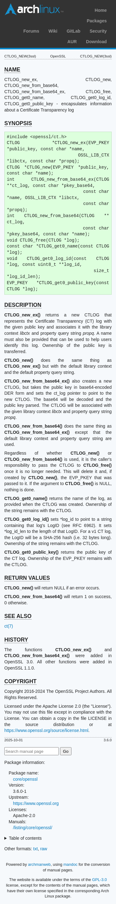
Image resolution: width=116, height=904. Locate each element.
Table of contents (25, 838)
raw (43, 848)
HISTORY (16, 640)
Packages (97, 20)
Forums (31, 31)
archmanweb (39, 864)
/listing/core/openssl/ (32, 827)
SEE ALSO (18, 616)
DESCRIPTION (22, 305)
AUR (72, 41)
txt (35, 848)
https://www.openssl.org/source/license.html (46, 730)
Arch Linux (34, 9)
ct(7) (8, 626)
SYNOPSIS (18, 123)
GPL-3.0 (99, 879)
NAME (12, 69)
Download (96, 41)
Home (101, 10)
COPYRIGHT (20, 681)
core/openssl (25, 779)
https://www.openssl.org (36, 803)
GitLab (73, 31)
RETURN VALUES (27, 578)
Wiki (53, 31)
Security (98, 31)
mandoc (70, 864)
